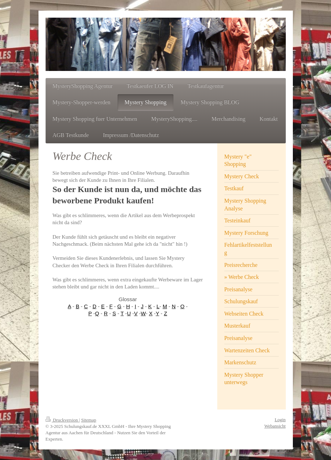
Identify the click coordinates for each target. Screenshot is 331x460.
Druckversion (62, 420)
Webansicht (274, 426)
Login (279, 419)
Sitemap (88, 420)
